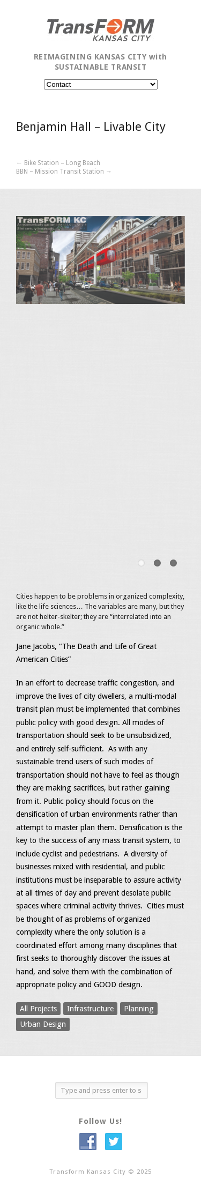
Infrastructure (90, 1008)
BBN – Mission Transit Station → (64, 171)
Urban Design (43, 1024)
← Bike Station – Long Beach (58, 163)
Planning (139, 1008)
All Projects (38, 1008)
